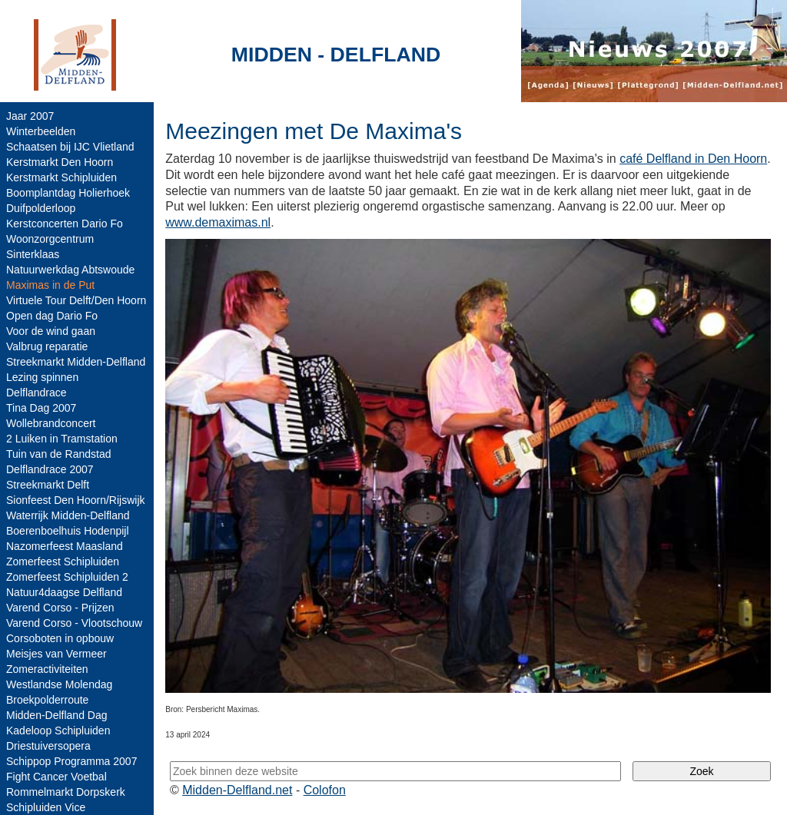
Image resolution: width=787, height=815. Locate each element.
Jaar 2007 (30, 116)
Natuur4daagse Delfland (64, 592)
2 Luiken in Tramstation (62, 438)
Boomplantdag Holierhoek (68, 193)
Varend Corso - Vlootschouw (74, 623)
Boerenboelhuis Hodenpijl (67, 531)
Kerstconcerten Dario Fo (64, 223)
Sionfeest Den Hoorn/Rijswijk (75, 500)
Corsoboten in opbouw (60, 638)
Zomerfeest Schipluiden (62, 561)
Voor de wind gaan (50, 331)
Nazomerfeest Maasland (64, 546)
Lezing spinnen (42, 377)
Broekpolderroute (47, 700)
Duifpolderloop (40, 208)
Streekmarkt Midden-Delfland (75, 362)
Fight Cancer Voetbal (56, 776)
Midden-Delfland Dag (57, 715)
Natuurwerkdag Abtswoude (70, 269)
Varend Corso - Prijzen (60, 607)
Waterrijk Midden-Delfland (68, 515)
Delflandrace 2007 (50, 469)
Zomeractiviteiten (47, 669)
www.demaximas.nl (218, 222)
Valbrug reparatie (47, 346)
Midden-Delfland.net (237, 790)
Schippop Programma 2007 (71, 761)
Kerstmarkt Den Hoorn (59, 162)
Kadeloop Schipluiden (58, 730)
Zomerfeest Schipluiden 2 (67, 577)
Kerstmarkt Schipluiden (61, 177)
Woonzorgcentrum (50, 239)
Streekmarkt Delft (47, 485)
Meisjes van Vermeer (56, 654)
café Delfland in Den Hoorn (693, 158)
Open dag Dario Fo (52, 316)
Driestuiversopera (48, 746)
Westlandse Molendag (59, 684)
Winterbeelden (40, 131)
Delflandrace (36, 392)
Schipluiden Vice (45, 807)
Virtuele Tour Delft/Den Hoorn (76, 300)
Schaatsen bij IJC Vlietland (70, 147)
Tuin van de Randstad (58, 454)
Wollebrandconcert (50, 423)
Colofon (325, 790)
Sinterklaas (32, 254)
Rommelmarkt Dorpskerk (65, 792)
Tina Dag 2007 (41, 408)
